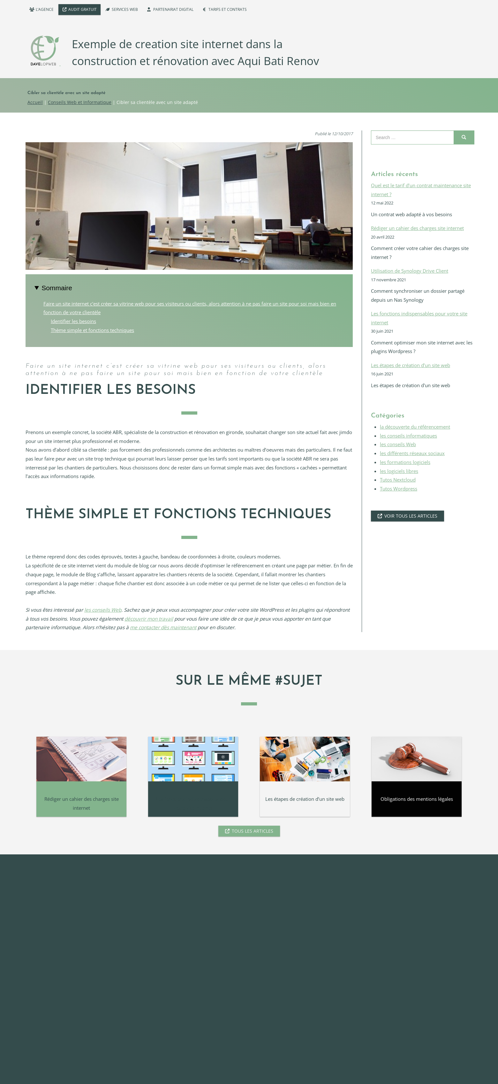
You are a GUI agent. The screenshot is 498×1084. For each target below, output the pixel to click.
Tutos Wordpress (398, 488)
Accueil (35, 102)
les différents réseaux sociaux (412, 453)
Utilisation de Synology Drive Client (409, 271)
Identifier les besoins (73, 321)
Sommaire (57, 287)
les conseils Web (102, 610)
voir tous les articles (410, 516)
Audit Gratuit (82, 9)
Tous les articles (252, 831)
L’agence (45, 9)
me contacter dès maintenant (163, 627)
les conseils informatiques (408, 435)
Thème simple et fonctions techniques (92, 330)
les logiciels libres (399, 471)
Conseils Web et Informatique (79, 102)
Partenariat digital (173, 9)
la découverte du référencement (415, 427)
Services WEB (125, 9)
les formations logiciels (405, 462)
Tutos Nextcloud (398, 479)
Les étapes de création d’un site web (410, 365)
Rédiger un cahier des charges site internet (417, 228)
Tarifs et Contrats (227, 9)
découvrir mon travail (148, 619)
